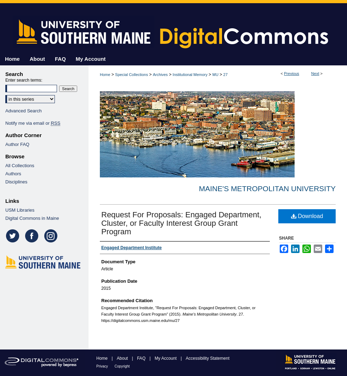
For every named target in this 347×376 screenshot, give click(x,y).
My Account (166, 358)
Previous (291, 73)
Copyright (122, 366)
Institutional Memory (190, 74)
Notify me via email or (32, 123)
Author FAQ (17, 144)
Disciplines (16, 181)
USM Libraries (19, 210)
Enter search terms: (23, 80)
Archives (160, 74)
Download (307, 216)
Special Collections (131, 74)
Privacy (102, 366)
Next (315, 73)
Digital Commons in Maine (32, 218)
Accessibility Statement (207, 358)
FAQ (142, 358)
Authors (13, 173)
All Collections (19, 165)
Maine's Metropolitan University (267, 188)
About (123, 358)
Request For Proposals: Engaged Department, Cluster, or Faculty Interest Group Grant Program (181, 223)
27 (225, 74)
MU (215, 74)
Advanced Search (23, 110)
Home (105, 74)
